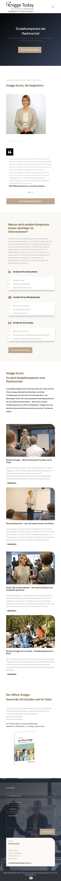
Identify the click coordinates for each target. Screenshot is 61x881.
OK (31, 878)
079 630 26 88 (13, 844)
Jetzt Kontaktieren (20, 350)
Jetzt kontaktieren (29, 50)
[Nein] (59, 876)
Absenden (47, 832)
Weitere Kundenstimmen (30, 201)
